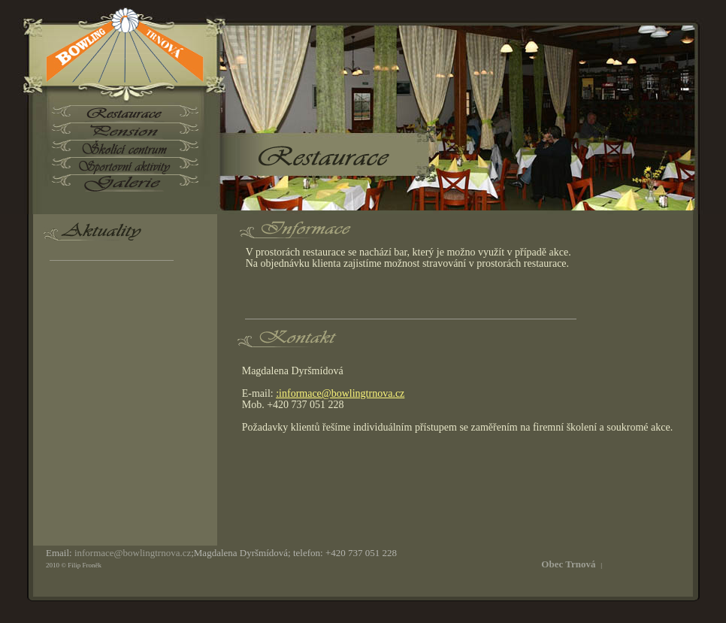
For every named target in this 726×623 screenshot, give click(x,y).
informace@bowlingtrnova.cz (132, 552)
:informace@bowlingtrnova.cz (340, 393)
